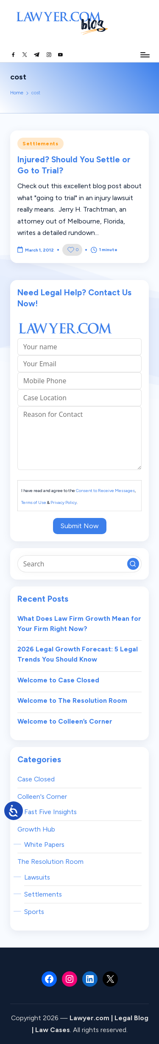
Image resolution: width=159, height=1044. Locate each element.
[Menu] (144, 54)
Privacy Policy (63, 502)
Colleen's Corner (42, 796)
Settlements (40, 144)
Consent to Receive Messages (105, 490)
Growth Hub (36, 829)
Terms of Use (33, 502)
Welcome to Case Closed (58, 680)
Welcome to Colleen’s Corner (64, 721)
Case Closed (36, 779)
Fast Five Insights (50, 812)
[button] (133, 564)
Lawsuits (37, 877)
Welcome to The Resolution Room (72, 700)
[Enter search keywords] (79, 563)
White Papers (44, 844)
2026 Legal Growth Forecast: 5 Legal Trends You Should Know (77, 654)
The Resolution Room (50, 861)
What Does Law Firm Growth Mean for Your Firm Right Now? (79, 623)
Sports (34, 912)
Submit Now (80, 526)
